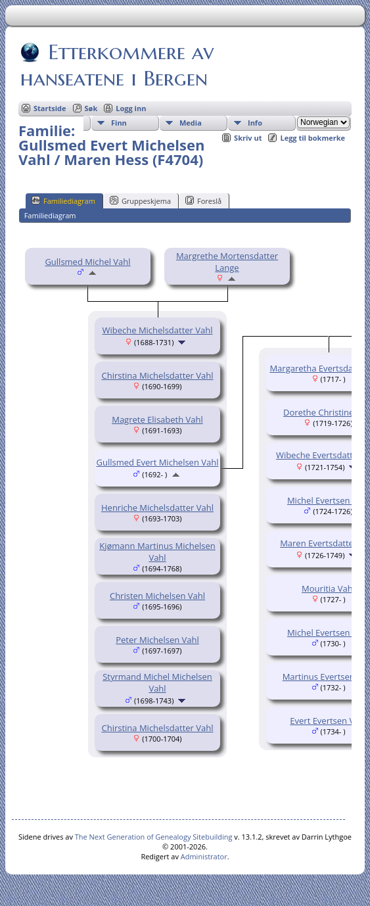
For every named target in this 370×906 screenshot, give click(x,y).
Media (190, 123)
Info (255, 123)
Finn (119, 123)
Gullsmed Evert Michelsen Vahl (157, 462)
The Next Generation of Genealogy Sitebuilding (154, 837)
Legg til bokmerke (312, 138)
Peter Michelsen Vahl (157, 640)
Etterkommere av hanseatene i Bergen (117, 65)
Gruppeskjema (140, 200)
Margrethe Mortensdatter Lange (227, 262)
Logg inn (131, 108)
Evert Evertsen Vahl (328, 721)
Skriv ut (248, 138)
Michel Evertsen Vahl (328, 500)
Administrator (204, 856)
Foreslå (203, 200)
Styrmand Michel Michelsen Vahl (157, 682)
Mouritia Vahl (328, 588)
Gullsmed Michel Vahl (87, 262)
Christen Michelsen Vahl (157, 596)
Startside (50, 108)
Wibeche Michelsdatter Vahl (157, 330)
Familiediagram (63, 200)
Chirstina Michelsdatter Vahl (157, 375)
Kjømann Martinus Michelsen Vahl (157, 551)
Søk (91, 108)
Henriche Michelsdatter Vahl (157, 507)
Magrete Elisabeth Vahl (157, 419)
